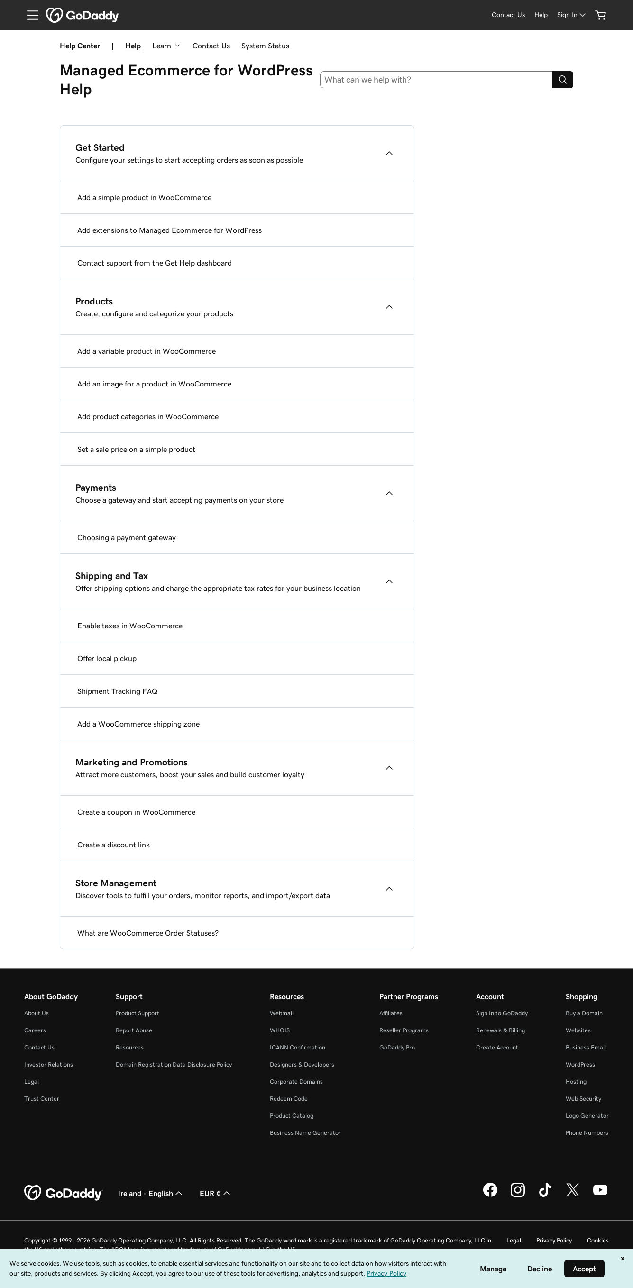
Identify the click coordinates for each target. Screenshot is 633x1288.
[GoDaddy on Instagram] (517, 1195)
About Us (36, 1013)
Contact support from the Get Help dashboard (154, 263)
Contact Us (211, 45)
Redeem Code (289, 1098)
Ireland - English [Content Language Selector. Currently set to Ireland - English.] (151, 1193)
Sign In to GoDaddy (502, 1013)
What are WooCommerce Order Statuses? (148, 933)
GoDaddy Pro (397, 1047)
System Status (265, 45)
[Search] (562, 79)
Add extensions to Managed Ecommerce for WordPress (169, 230)
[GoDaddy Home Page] (63, 1193)
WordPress (580, 1064)
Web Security (583, 1098)
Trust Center (41, 1098)
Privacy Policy (554, 1240)
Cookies (598, 1240)
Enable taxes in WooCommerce (130, 625)
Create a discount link (113, 844)
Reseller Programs (404, 1030)
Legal (31, 1081)
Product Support (137, 1013)
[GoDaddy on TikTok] (545, 1195)
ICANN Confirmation (297, 1047)
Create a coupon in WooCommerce (136, 812)
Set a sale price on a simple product (136, 449)
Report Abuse (134, 1030)
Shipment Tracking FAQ (117, 691)
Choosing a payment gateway (126, 537)
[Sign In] (572, 15)
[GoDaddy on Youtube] (600, 1195)
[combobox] (436, 79)
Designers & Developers (302, 1064)
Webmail (282, 1013)
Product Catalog (291, 1116)
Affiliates (391, 1013)
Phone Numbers (587, 1133)
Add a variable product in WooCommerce (146, 351)
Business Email (586, 1047)
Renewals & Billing (500, 1030)
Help (133, 45)
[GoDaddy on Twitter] (572, 1195)
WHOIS (280, 1030)
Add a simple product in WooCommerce (144, 197)
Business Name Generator (305, 1133)
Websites (578, 1030)
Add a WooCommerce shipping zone (138, 723)
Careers (35, 1030)
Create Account (497, 1047)
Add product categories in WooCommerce (148, 416)
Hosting (576, 1081)
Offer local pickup (107, 658)
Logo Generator (587, 1116)
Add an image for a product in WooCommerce (154, 383)
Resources (130, 1047)
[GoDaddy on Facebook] (490, 1195)
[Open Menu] (29, 15)
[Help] (541, 15)
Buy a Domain (584, 1013)
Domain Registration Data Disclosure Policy (174, 1064)
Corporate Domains (296, 1081)
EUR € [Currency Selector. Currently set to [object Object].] (216, 1193)
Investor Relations (48, 1064)
